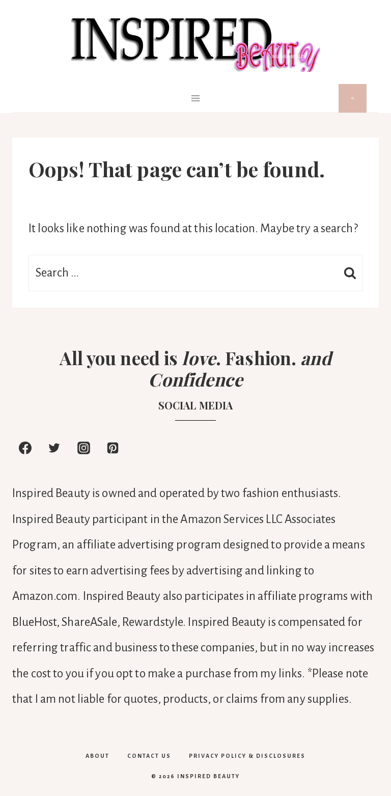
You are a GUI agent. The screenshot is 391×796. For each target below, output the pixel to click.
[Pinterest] (113, 447)
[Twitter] (54, 447)
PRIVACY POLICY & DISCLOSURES (247, 756)
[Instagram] (83, 447)
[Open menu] (195, 98)
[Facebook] (25, 447)
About (97, 756)
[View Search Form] (353, 98)
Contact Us (149, 756)
